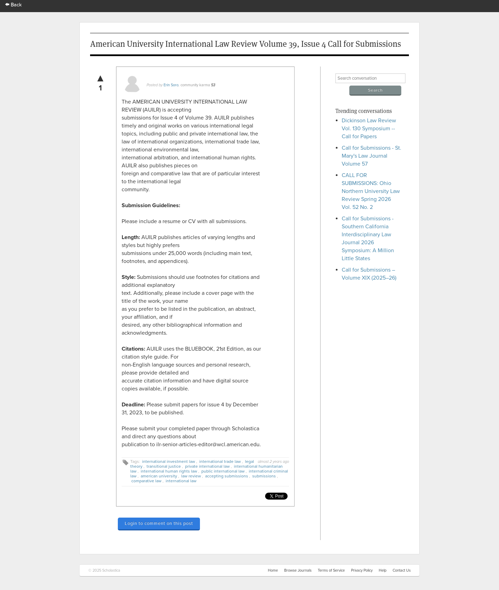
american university (159, 476)
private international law (207, 466)
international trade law (220, 461)
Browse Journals (298, 570)
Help (382, 570)
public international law (223, 471)
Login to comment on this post (159, 523)
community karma (195, 85)
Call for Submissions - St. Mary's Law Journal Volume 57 (371, 155)
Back (13, 5)
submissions (264, 476)
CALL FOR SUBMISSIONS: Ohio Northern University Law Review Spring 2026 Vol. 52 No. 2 (371, 191)
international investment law (168, 461)
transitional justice (164, 466)
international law (181, 480)
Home (273, 570)
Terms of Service (331, 570)
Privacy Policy (362, 570)
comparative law (146, 480)
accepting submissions (226, 476)
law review (191, 476)
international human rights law (169, 471)
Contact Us (402, 570)
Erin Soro (171, 85)
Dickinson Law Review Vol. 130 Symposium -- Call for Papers (369, 128)
